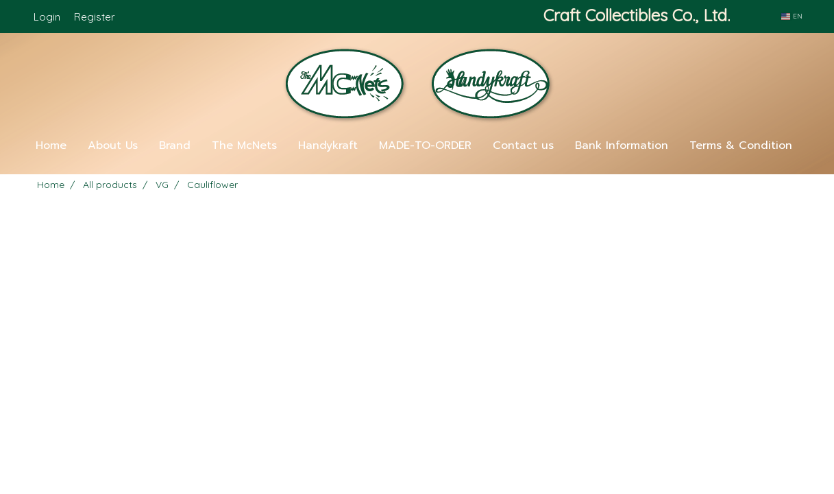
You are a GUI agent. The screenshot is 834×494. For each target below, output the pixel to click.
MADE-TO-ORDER (425, 145)
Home (51, 145)
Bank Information (621, 145)
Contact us (523, 145)
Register (94, 16)
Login (47, 16)
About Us (113, 145)
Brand (175, 145)
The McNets (244, 145)
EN (791, 16)
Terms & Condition (740, 145)
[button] (417, 168)
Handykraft (328, 145)
